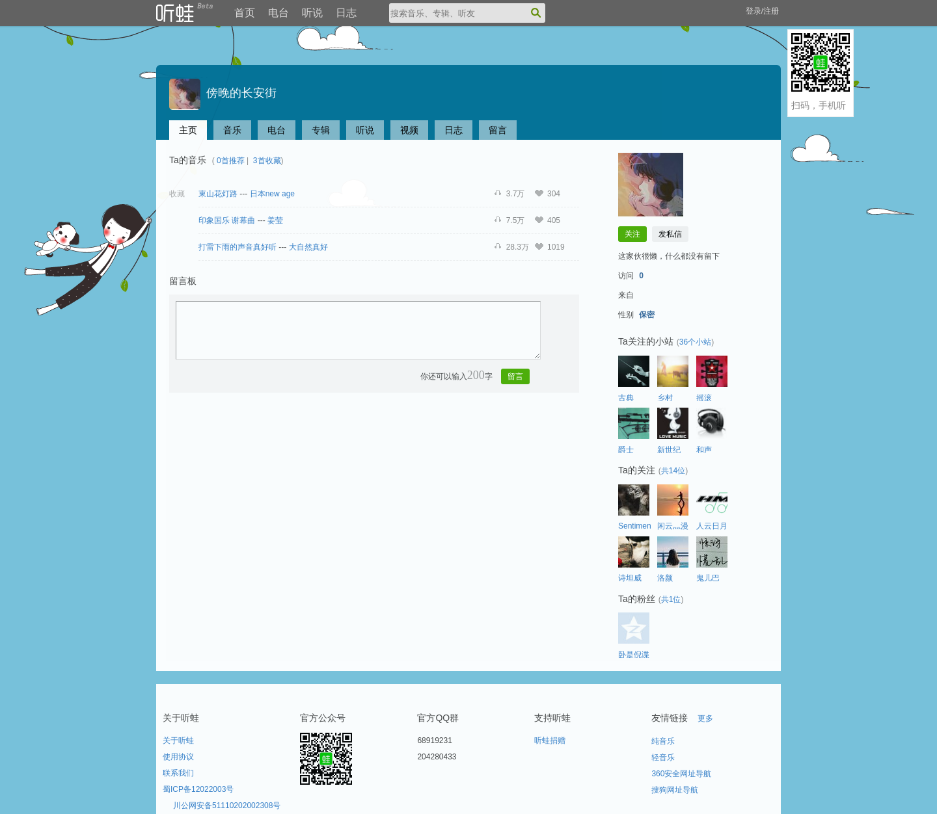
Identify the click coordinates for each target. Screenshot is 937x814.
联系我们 (178, 773)
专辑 (321, 130)
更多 (705, 718)
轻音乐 (663, 757)
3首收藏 (267, 160)
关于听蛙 (178, 740)
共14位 (673, 470)
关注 (632, 234)
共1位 (671, 599)
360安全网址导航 (681, 773)
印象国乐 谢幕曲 (226, 220)
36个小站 (695, 342)
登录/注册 (762, 11)
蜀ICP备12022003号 (198, 789)
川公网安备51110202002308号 (226, 805)
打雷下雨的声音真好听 (237, 247)
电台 (278, 12)
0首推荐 (231, 160)
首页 (244, 12)
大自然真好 (308, 247)
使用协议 (178, 756)
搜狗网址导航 (674, 789)
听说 (312, 12)
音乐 (232, 130)
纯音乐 (663, 741)
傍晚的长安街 (223, 92)
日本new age (272, 193)
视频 (409, 130)
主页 (188, 130)
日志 (346, 12)
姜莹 (275, 220)
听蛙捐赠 (549, 740)
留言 (498, 130)
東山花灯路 (218, 193)
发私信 (670, 234)
